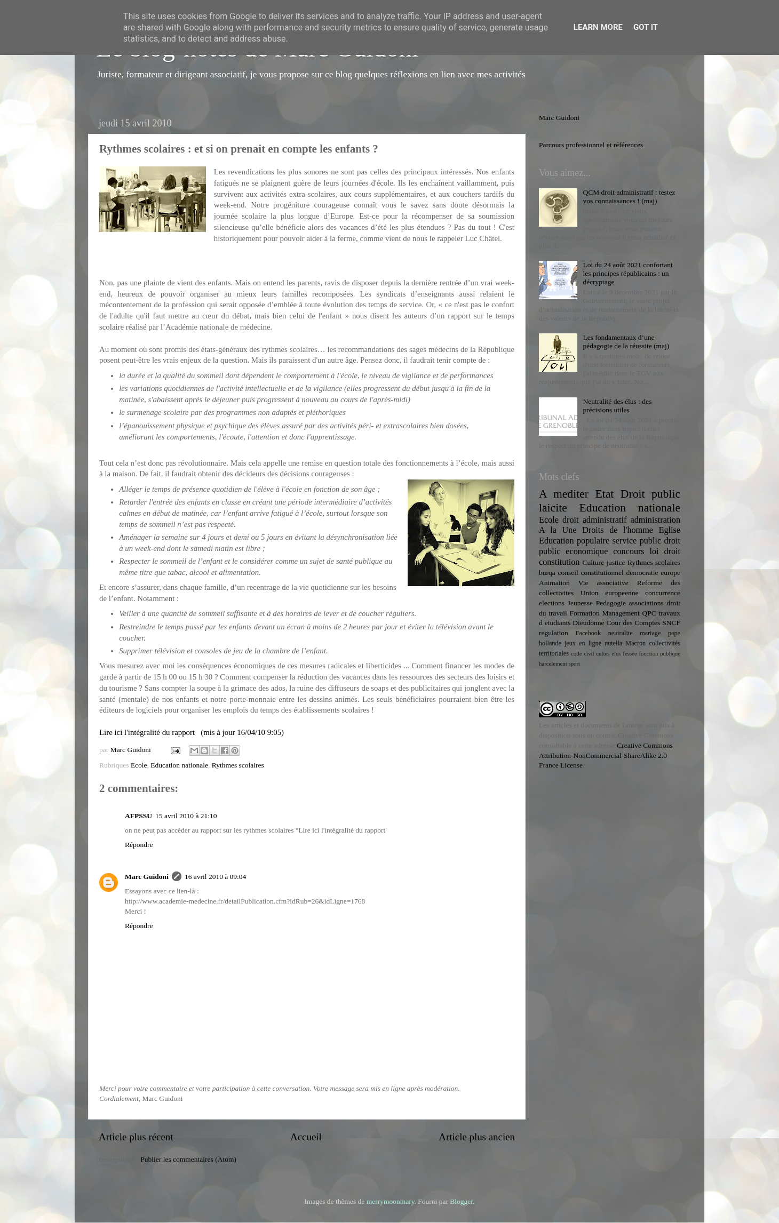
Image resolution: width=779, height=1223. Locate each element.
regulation (553, 633)
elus (616, 653)
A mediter (564, 493)
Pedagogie (611, 603)
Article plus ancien (477, 1136)
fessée (630, 653)
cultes (602, 653)
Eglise (669, 530)
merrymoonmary (391, 1201)
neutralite (620, 633)
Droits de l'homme (617, 530)
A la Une (558, 530)
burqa (547, 573)
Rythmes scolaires (238, 765)
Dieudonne (588, 623)
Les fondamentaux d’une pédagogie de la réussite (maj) (626, 341)
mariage (650, 633)
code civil (582, 653)
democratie (642, 573)
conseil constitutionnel (591, 573)
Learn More (598, 27)
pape (674, 633)
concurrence (662, 593)
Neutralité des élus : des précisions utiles (617, 405)
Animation (554, 583)
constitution (559, 562)
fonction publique (659, 653)
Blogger (461, 1201)
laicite (553, 507)
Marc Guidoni (147, 877)
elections (552, 603)
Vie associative (603, 583)
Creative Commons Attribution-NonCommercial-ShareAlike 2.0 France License (606, 755)
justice (615, 562)
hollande (550, 643)
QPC (649, 613)
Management (620, 613)
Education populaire (574, 541)
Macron (635, 643)
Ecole (139, 765)
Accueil (306, 1136)
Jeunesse (580, 603)
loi (654, 551)
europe (670, 573)
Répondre (139, 845)
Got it (645, 27)
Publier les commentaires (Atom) (188, 1159)
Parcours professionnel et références (591, 145)
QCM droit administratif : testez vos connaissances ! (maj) (629, 196)
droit (672, 551)
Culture (593, 562)
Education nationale (179, 765)
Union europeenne (610, 593)
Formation (584, 613)
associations (646, 603)
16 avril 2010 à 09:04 (215, 877)
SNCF (671, 623)
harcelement (553, 663)
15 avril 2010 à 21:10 (186, 816)
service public (636, 541)
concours (628, 551)
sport (574, 663)
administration (655, 520)
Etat (604, 493)
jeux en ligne (583, 643)
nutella (613, 643)
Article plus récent (136, 1136)
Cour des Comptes (633, 623)
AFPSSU (138, 816)
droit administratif (594, 520)
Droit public (650, 493)
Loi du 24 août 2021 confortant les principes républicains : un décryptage (627, 273)
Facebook (588, 633)
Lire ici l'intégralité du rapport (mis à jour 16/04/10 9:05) (191, 732)
